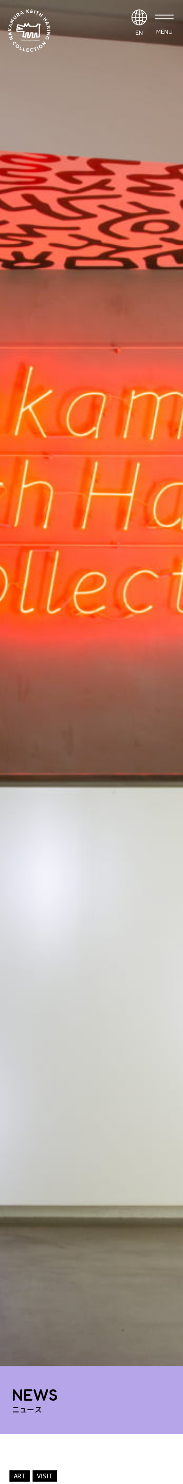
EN (139, 32)
